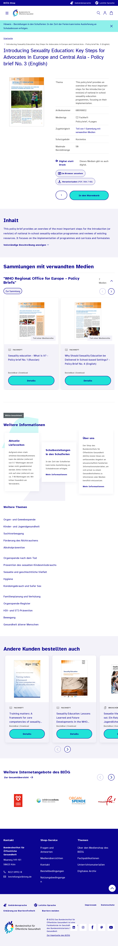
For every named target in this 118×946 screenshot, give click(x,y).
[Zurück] (57, 749)
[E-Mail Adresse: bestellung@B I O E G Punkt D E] (16, 876)
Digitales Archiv (87, 871)
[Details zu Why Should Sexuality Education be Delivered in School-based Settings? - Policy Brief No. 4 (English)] (88, 380)
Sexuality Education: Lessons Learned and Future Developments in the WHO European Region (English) (73, 718)
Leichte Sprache (105, 3)
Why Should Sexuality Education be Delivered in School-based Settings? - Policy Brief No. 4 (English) (87, 359)
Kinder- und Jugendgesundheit (21, 526)
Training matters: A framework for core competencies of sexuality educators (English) (24, 718)
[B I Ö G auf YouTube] (111, 927)
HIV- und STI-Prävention (18, 610)
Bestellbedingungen (52, 871)
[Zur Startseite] (22, 927)
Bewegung (9, 617)
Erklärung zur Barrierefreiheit (19, 911)
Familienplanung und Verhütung (21, 596)
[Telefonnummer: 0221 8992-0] (16, 872)
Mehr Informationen (56, 474)
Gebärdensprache (80, 3)
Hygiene (8, 579)
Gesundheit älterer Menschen (21, 624)
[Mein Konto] (105, 13)
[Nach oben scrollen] (112, 888)
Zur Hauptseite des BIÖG (58, 935)
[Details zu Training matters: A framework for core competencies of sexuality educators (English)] (27, 734)
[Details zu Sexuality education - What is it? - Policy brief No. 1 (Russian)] (31, 380)
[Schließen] (111, 26)
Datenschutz (108, 905)
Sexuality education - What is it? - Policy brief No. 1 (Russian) (28, 357)
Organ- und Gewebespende (19, 519)
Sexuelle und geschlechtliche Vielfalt (25, 572)
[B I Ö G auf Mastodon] (101, 927)
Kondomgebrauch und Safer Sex (22, 586)
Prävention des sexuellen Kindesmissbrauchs (29, 565)
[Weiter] (111, 291)
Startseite (8, 38)
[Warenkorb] (111, 13)
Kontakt (45, 864)
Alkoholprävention (14, 547)
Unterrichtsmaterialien (91, 864)
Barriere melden (50, 911)
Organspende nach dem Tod (20, 558)
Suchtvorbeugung (13, 533)
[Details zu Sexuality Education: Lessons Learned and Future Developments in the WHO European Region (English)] (74, 734)
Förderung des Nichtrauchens (20, 540)
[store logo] (23, 13)
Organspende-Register (16, 603)
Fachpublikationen (88, 858)
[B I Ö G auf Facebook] (92, 927)
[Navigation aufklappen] (6, 13)
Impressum (90, 905)
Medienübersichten (51, 858)
